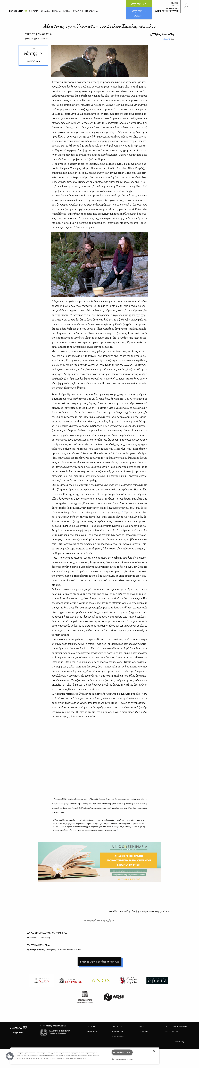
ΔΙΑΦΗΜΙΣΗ (117, 1032)
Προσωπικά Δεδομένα (176, 1027)
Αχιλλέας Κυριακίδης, (140, 911)
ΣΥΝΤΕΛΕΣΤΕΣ (145, 1027)
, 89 (18, 1027)
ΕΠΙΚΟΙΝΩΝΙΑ (172, 8)
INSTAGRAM (92, 1032)
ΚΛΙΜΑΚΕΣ (45, 11)
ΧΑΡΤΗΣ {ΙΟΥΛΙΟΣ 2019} (38, 34)
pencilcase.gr (179, 1042)
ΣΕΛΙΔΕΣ (174, 3)
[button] (10, 1056)
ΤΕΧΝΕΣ (66, 11)
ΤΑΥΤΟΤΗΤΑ (143, 1032)
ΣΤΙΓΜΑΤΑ (33, 11)
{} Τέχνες (36, 38)
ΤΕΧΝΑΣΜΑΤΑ (91, 11)
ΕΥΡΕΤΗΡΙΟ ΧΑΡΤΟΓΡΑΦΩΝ (167, 11)
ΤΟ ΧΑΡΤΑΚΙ (77, 11)
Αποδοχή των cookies (122, 1052)
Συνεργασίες (117, 1027)
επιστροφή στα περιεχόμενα (99, 920)
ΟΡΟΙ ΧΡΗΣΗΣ (171, 1032)
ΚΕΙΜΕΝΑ (56, 11)
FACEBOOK (91, 1027)
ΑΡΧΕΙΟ (175, 6)
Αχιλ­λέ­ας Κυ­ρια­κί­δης (54, 950)
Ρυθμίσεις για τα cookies (122, 1059)
